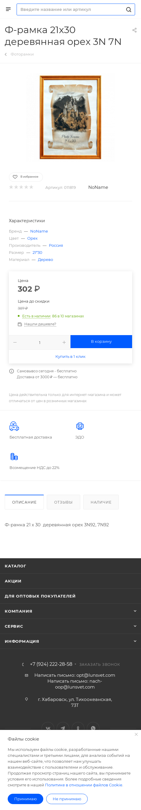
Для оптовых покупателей (40, 596)
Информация (22, 641)
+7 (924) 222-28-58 (51, 664)
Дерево (45, 259)
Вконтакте (47, 728)
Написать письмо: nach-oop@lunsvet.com (74, 684)
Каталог (15, 566)
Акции (13, 581)
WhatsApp (93, 728)
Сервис (14, 626)
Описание (24, 502)
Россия (56, 245)
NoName (98, 187)
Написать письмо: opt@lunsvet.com (74, 675)
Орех (32, 238)
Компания (18, 611)
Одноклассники (78, 728)
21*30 (37, 252)
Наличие (101, 502)
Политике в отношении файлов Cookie (83, 785)
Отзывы (63, 502)
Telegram (63, 728)
